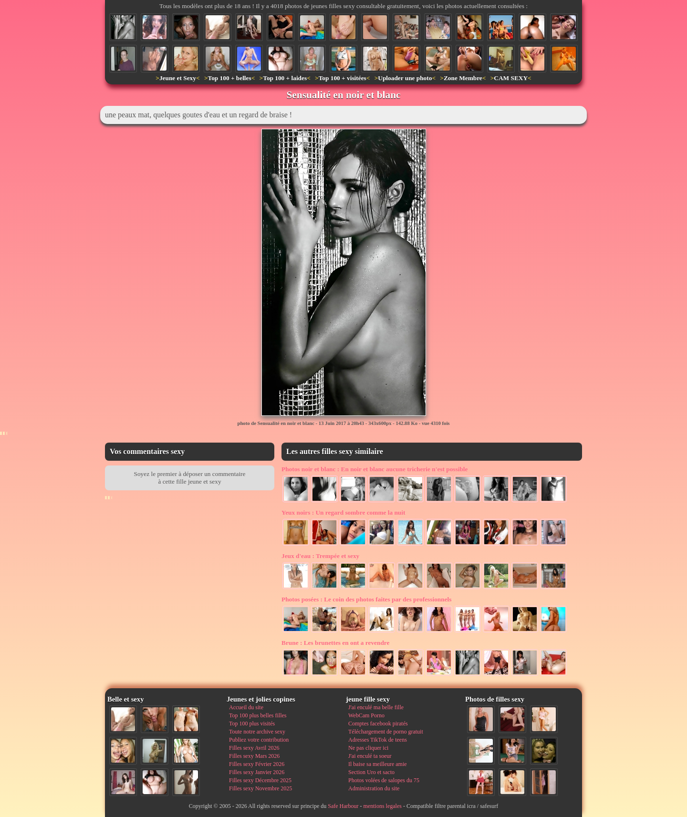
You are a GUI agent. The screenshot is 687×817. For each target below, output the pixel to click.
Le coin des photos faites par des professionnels (366, 599)
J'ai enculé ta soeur (369, 756)
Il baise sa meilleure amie (377, 764)
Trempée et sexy (320, 555)
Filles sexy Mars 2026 (254, 756)
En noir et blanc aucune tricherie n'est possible (374, 469)
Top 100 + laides (285, 78)
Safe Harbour (343, 806)
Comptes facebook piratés (378, 723)
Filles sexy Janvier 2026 (256, 772)
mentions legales (383, 806)
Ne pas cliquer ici (368, 748)
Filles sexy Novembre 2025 (260, 788)
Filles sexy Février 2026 (256, 764)
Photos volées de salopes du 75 (383, 780)
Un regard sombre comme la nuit (343, 512)
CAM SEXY (511, 78)
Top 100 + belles (229, 78)
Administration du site (373, 788)
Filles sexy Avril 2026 (254, 748)
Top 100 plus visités (252, 723)
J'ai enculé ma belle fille (376, 707)
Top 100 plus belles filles (257, 715)
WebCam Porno (366, 715)
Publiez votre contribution (259, 739)
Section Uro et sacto (371, 772)
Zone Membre (463, 78)
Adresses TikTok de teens (377, 739)
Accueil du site (246, 707)
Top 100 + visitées (342, 78)
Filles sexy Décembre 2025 (260, 780)
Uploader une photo (405, 78)
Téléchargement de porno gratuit (385, 731)
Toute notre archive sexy (257, 731)
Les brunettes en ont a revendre (335, 642)
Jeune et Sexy (177, 78)
